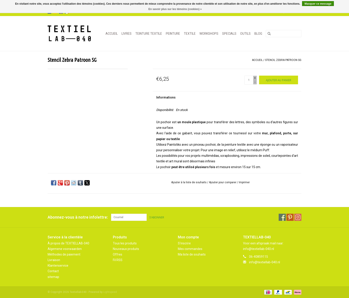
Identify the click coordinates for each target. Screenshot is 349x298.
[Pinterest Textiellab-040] (290, 217)
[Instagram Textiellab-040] (297, 217)
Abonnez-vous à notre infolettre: (78, 217)
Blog (258, 33)
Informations (166, 97)
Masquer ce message (317, 3)
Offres (117, 254)
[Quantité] (248, 80)
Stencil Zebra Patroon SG (283, 60)
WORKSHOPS (208, 33)
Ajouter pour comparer (223, 182)
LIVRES (127, 33)
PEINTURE (173, 33)
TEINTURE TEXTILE (148, 33)
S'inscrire (184, 243)
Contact (53, 271)
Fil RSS (117, 260)
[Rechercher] (283, 33)
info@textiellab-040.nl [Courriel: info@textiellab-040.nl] (264, 262)
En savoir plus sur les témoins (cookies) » (175, 9)
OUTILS (245, 33)
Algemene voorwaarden (65, 249)
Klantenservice (58, 265)
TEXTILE (190, 33)
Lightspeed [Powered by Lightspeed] (110, 292)
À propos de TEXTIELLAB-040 (68, 243)
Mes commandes (190, 249)
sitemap (53, 277)
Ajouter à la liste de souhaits (189, 182)
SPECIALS (229, 33)
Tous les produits (125, 243)
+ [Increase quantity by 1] (255, 78)
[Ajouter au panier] (278, 80)
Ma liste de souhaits (192, 254)
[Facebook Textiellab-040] (282, 217)
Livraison (54, 260)
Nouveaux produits (126, 249)
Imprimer (244, 182)
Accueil (112, 33)
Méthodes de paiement (64, 254)
